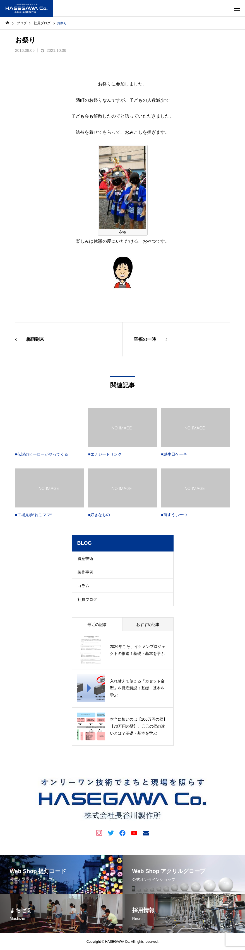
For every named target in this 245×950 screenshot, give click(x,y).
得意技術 (85, 558)
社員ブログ (87, 599)
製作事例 (85, 572)
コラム (83, 586)
